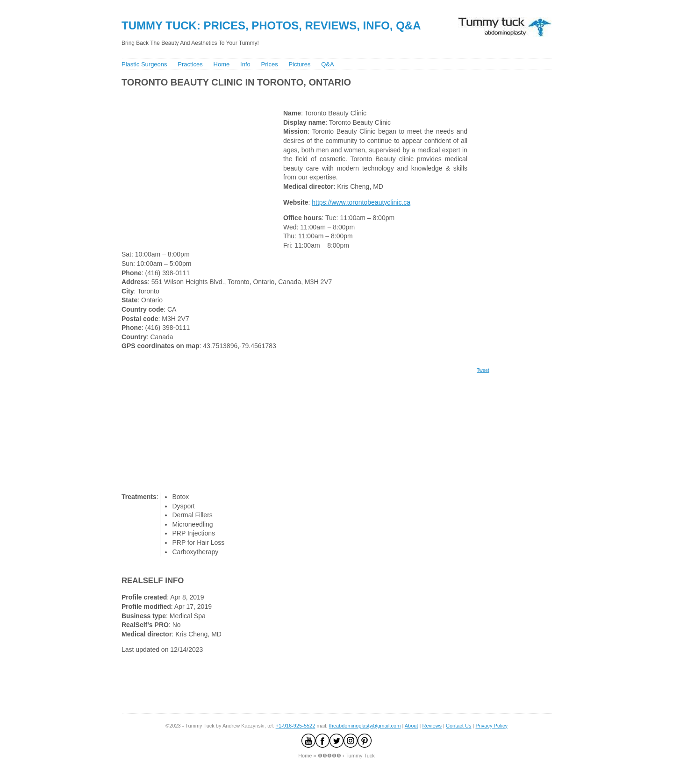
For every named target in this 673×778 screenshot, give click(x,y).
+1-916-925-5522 (295, 725)
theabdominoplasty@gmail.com (365, 725)
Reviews (432, 725)
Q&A (327, 64)
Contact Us (458, 725)
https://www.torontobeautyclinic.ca (361, 202)
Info (245, 64)
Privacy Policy (491, 725)
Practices (190, 64)
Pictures (299, 64)
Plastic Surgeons (144, 64)
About (411, 725)
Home (222, 64)
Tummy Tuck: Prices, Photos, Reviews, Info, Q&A (271, 25)
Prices (269, 64)
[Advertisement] (289, 96)
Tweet (483, 370)
